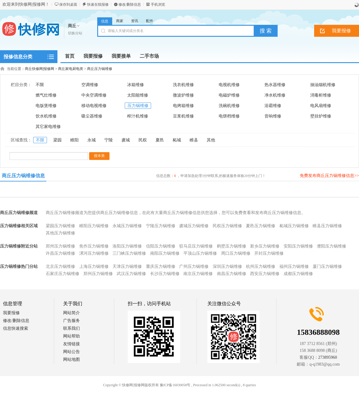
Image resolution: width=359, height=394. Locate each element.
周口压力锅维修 (235, 253)
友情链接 (71, 344)
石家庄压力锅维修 (62, 273)
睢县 (194, 140)
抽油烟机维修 (322, 85)
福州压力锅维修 (294, 266)
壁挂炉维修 (320, 116)
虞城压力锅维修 (194, 226)
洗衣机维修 (183, 85)
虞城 (125, 140)
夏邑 (160, 140)
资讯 (134, 21)
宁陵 (108, 140)
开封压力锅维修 (269, 253)
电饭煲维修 (46, 105)
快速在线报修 (98, 4)
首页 (69, 56)
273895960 (327, 357)
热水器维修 (274, 85)
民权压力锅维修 (227, 226)
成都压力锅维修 (298, 273)
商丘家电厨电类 (70, 69)
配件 (149, 21)
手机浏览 (158, 4)
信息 (104, 21)
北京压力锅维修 (60, 266)
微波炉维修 (183, 95)
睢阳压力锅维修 (94, 226)
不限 (40, 85)
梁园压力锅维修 (60, 226)
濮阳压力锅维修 (331, 246)
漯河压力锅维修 (94, 253)
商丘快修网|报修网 (39, 69)
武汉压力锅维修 (131, 273)
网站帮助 (71, 336)
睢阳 (74, 140)
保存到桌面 (68, 4)
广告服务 (71, 320)
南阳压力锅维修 (165, 253)
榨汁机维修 (137, 116)
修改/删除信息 (129, 4)
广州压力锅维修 (194, 266)
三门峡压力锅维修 (129, 253)
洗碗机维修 (229, 105)
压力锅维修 (137, 105)
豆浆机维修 (183, 116)
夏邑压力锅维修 (260, 226)
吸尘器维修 (91, 116)
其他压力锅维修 (60, 233)
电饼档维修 (229, 116)
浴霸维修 (272, 105)
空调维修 (89, 85)
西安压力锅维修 (264, 273)
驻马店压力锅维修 (196, 246)
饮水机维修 (46, 116)
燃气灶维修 (46, 95)
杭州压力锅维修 (260, 266)
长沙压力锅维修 (165, 273)
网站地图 (71, 359)
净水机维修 (274, 95)
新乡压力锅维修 (264, 246)
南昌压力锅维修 (231, 273)
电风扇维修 (320, 105)
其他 (211, 140)
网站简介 (71, 313)
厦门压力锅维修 (327, 266)
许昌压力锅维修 (60, 253)
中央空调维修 (94, 95)
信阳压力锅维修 (160, 246)
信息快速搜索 (15, 328)
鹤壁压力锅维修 (231, 246)
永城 (91, 140)
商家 (119, 21)
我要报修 (11, 313)
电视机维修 (229, 85)
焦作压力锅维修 (94, 246)
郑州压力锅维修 (60, 246)
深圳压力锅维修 (227, 266)
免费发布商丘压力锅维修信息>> (329, 175)
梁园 (57, 140)
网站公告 (71, 351)
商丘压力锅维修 (99, 69)
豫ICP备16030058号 (175, 385)
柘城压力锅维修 (294, 226)
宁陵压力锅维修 (160, 226)
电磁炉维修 (229, 95)
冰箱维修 (135, 85)
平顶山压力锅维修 (200, 253)
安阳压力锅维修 (298, 246)
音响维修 (272, 116)
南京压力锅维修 (198, 273)
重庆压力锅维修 (160, 266)
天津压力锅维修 (127, 266)
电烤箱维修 (183, 105)
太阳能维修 (137, 95)
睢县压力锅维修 (327, 226)
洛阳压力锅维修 (127, 246)
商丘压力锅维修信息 (23, 175)
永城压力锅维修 (127, 226)
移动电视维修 (94, 105)
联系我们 (71, 328)
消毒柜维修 (320, 95)
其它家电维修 (48, 126)
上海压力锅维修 (94, 266)
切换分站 (75, 33)
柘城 (177, 140)
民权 (143, 140)
